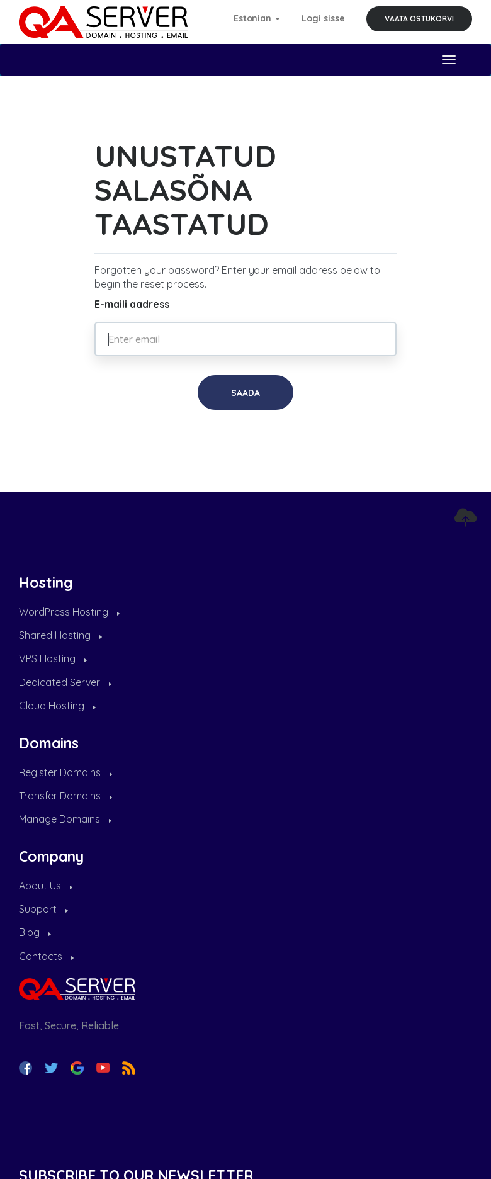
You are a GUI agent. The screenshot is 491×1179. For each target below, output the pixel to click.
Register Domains (65, 772)
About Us (45, 885)
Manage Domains (65, 819)
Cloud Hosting (57, 705)
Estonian (257, 18)
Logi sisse (323, 18)
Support (43, 909)
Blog (35, 932)
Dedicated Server (65, 682)
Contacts (46, 956)
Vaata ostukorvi (419, 18)
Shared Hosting (60, 635)
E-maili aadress (131, 304)
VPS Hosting (53, 658)
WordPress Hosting (69, 612)
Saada (245, 392)
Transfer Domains (65, 795)
